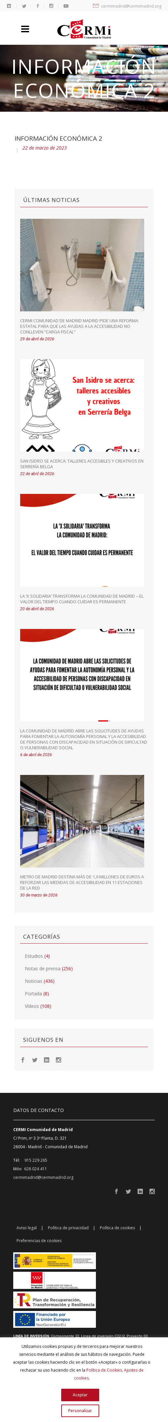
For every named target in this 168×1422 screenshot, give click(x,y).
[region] (84, 1379)
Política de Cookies (104, 1370)
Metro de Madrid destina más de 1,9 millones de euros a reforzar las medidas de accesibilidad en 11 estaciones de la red (82, 882)
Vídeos (32, 1006)
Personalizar (80, 1410)
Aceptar (80, 1395)
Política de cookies (117, 1228)
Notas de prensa (43, 968)
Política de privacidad (68, 1228)
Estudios (34, 956)
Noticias (33, 981)
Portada (33, 993)
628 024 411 (35, 1169)
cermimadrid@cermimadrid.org (127, 6)
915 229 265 (35, 1160)
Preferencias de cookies (39, 1240)
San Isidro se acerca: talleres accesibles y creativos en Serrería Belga (82, 463)
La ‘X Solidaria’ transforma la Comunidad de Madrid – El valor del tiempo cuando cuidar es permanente (82, 599)
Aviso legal (27, 1228)
